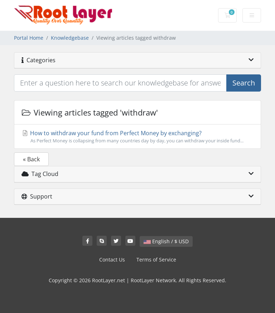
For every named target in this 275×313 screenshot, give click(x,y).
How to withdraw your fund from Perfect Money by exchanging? (137, 136)
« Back (31, 159)
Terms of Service (156, 259)
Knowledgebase (70, 37)
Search (243, 83)
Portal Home (28, 37)
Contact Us (112, 259)
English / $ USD (166, 241)
